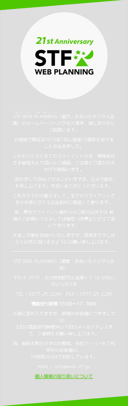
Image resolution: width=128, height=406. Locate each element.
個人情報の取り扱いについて (64, 376)
